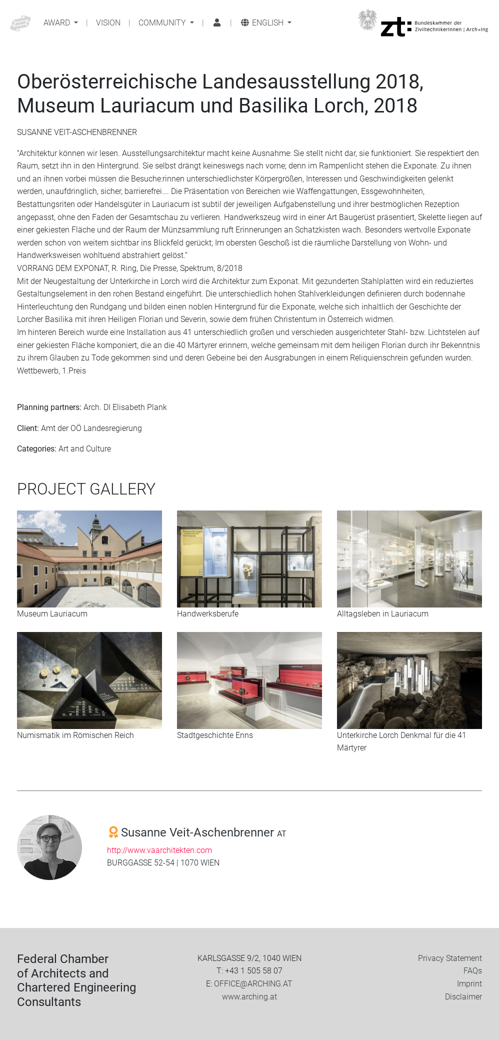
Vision (108, 23)
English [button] (263, 23)
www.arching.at (249, 997)
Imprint (469, 983)
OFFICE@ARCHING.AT (253, 983)
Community (163, 23)
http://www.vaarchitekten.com (159, 850)
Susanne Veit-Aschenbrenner (203, 833)
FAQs (473, 971)
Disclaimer (463, 997)
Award (58, 23)
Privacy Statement (450, 958)
